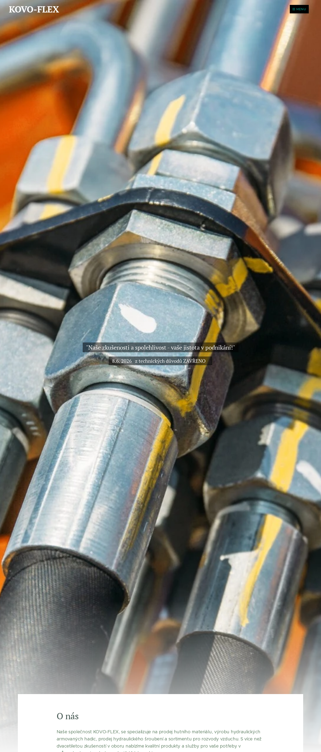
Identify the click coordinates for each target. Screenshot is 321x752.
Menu (299, 9)
